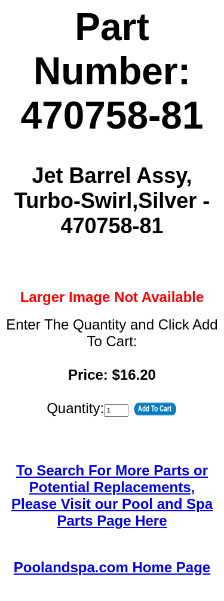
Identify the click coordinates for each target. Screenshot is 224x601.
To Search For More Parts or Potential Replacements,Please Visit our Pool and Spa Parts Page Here (112, 495)
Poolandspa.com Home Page (112, 567)
